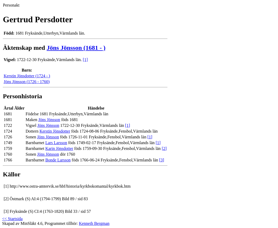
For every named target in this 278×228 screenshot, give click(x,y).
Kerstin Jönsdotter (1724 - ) (27, 76)
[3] (161, 160)
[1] (85, 59)
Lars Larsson (56, 142)
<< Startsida (12, 218)
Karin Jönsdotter (59, 148)
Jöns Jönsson (49, 119)
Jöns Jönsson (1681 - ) (76, 47)
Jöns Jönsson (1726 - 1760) (27, 81)
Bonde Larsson (58, 160)
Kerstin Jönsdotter (54, 131)
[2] (164, 148)
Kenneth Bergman (94, 223)
